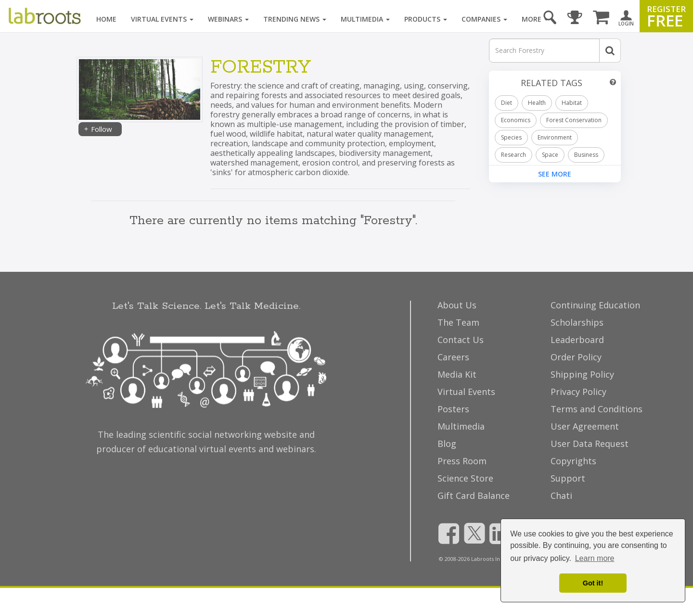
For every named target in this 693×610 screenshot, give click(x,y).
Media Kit (456, 374)
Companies (484, 19)
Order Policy (576, 357)
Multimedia (365, 19)
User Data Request (590, 443)
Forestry (260, 67)
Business (586, 155)
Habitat (572, 103)
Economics (515, 120)
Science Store (465, 478)
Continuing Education (595, 305)
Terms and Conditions (596, 409)
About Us (456, 305)
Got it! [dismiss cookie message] (593, 583)
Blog (446, 443)
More (535, 19)
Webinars (228, 19)
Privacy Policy (578, 391)
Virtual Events (162, 19)
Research (513, 155)
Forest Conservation (574, 120)
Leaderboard (577, 339)
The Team (458, 322)
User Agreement (585, 426)
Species (511, 137)
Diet (506, 103)
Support (568, 478)
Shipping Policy (582, 374)
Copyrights (573, 461)
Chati (561, 495)
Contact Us (460, 339)
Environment (555, 137)
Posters (453, 409)
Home (106, 19)
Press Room (462, 461)
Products (425, 19)
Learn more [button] (595, 558)
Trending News (294, 19)
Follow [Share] (97, 129)
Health (537, 103)
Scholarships (577, 322)
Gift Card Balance (473, 495)
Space (550, 155)
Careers (453, 357)
